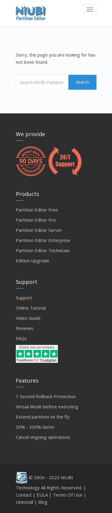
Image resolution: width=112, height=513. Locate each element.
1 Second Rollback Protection (46, 396)
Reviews (24, 328)
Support (24, 298)
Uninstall (24, 502)
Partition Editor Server (39, 230)
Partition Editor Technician (43, 250)
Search (82, 82)
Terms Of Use (67, 495)
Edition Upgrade (32, 261)
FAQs (21, 338)
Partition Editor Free (37, 210)
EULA (42, 495)
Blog (42, 502)
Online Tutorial (31, 308)
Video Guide (28, 318)
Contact (24, 495)
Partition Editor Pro (36, 220)
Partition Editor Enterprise (43, 240)
